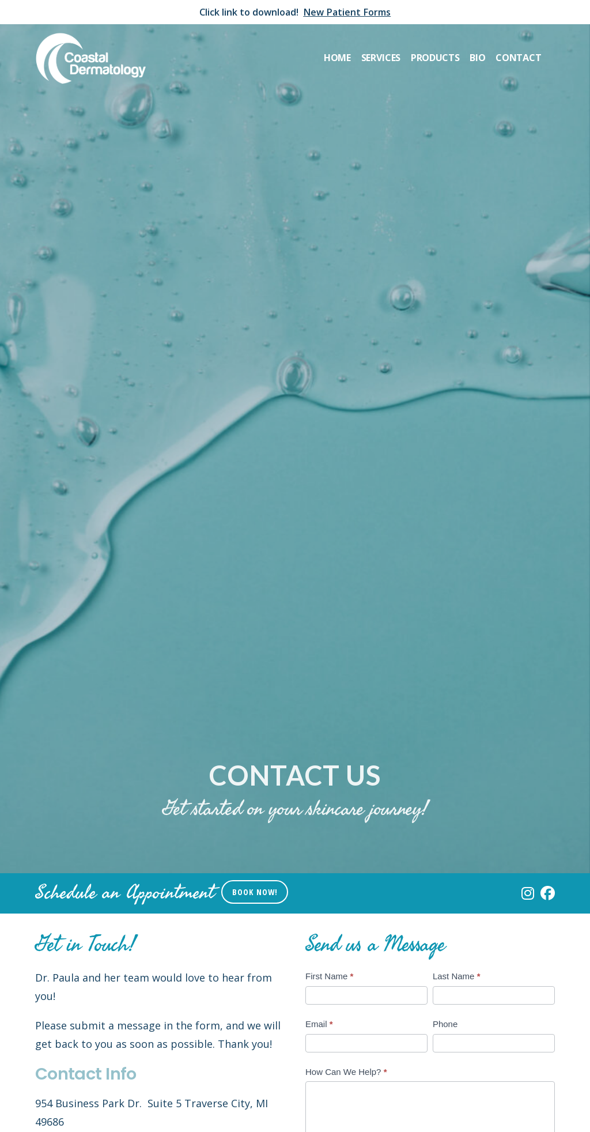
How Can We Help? (346, 1072)
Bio (477, 57)
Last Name (457, 976)
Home (337, 57)
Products (435, 57)
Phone (445, 1024)
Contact (518, 57)
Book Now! (255, 891)
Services (380, 57)
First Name (329, 976)
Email (319, 1024)
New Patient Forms (347, 12)
